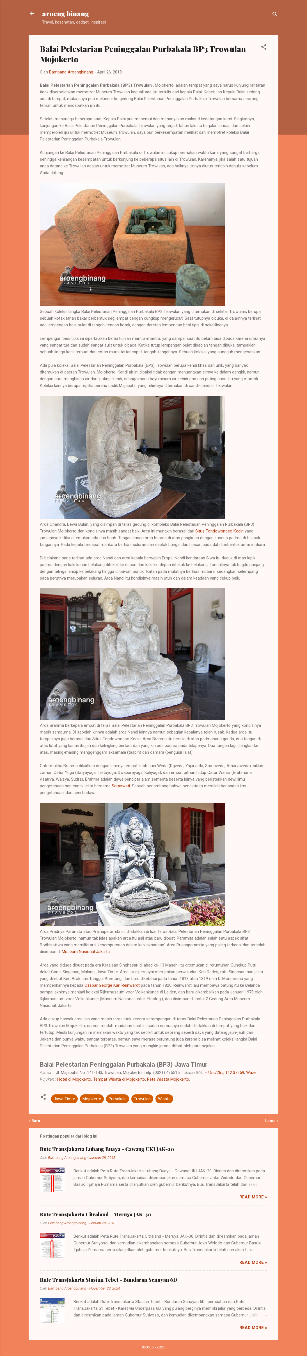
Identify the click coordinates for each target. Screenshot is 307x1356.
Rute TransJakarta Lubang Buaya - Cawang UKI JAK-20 (107, 1149)
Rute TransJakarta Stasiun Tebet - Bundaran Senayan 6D (108, 1279)
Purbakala (118, 1098)
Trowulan (142, 1098)
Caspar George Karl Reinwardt (112, 985)
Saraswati (121, 785)
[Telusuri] (275, 15)
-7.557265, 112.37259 (224, 1072)
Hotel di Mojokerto (74, 1079)
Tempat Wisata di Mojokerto (119, 1079)
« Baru (34, 1121)
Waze (251, 1072)
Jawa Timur (64, 1098)
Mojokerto (92, 1098)
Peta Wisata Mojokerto (168, 1079)
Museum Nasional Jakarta (86, 951)
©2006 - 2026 (154, 1347)
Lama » (271, 1121)
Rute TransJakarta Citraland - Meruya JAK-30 (96, 1214)
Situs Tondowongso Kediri (219, 531)
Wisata (164, 1098)
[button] (263, 47)
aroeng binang (65, 13)
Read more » (253, 1197)
